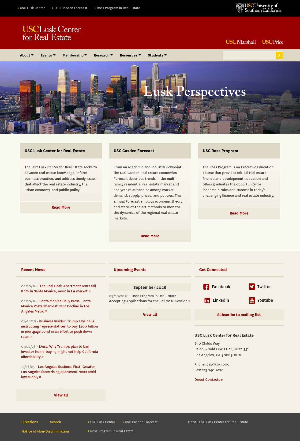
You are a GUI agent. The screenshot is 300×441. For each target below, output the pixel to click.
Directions (29, 422)
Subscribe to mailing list (239, 314)
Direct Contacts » (209, 379)
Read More (61, 207)
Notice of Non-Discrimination (45, 431)
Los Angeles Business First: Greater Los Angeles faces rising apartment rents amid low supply (58, 371)
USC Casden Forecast (71, 8)
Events (46, 55)
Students (155, 55)
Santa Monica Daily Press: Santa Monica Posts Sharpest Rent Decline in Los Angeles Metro (56, 306)
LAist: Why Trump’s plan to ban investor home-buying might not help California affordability (59, 351)
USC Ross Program (220, 151)
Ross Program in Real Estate (118, 8)
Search (279, 55)
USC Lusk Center (32, 8)
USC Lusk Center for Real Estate (55, 151)
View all (61, 395)
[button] (146, 126)
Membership (73, 55)
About (25, 55)
